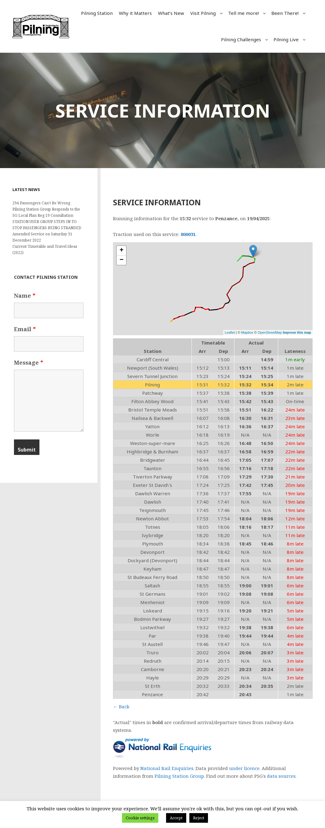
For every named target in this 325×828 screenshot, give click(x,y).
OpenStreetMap (270, 332)
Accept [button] (176, 818)
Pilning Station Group (179, 776)
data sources (281, 776)
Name (24, 295)
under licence (244, 768)
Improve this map (297, 332)
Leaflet (230, 332)
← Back (121, 706)
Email (25, 329)
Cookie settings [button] (140, 818)
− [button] (122, 260)
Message (28, 362)
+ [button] (122, 250)
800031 (188, 234)
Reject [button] (198, 818)
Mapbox (247, 332)
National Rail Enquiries (166, 768)
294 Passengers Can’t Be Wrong (41, 203)
